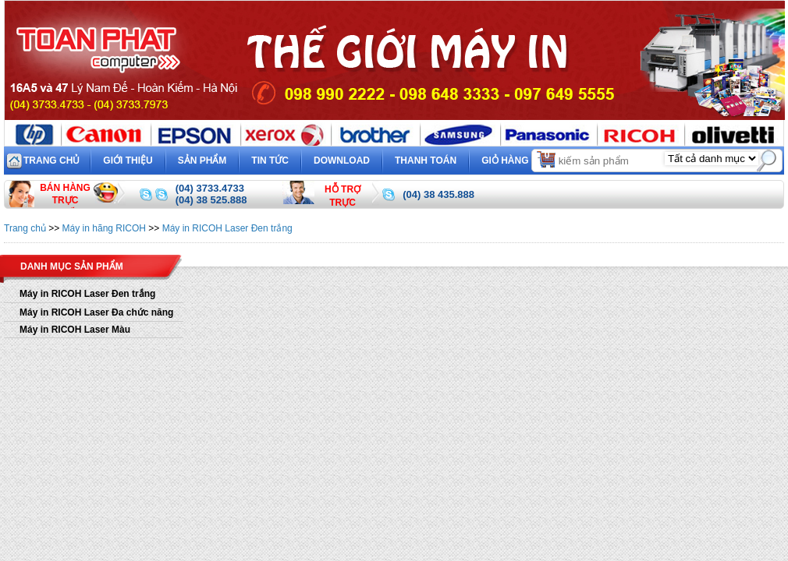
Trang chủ (51, 160)
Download (342, 160)
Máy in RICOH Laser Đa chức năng (96, 312)
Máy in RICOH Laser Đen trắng (227, 228)
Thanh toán (425, 160)
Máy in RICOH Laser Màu (75, 329)
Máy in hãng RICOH (104, 228)
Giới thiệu (127, 160)
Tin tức (270, 160)
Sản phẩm (202, 160)
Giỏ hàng (519, 159)
